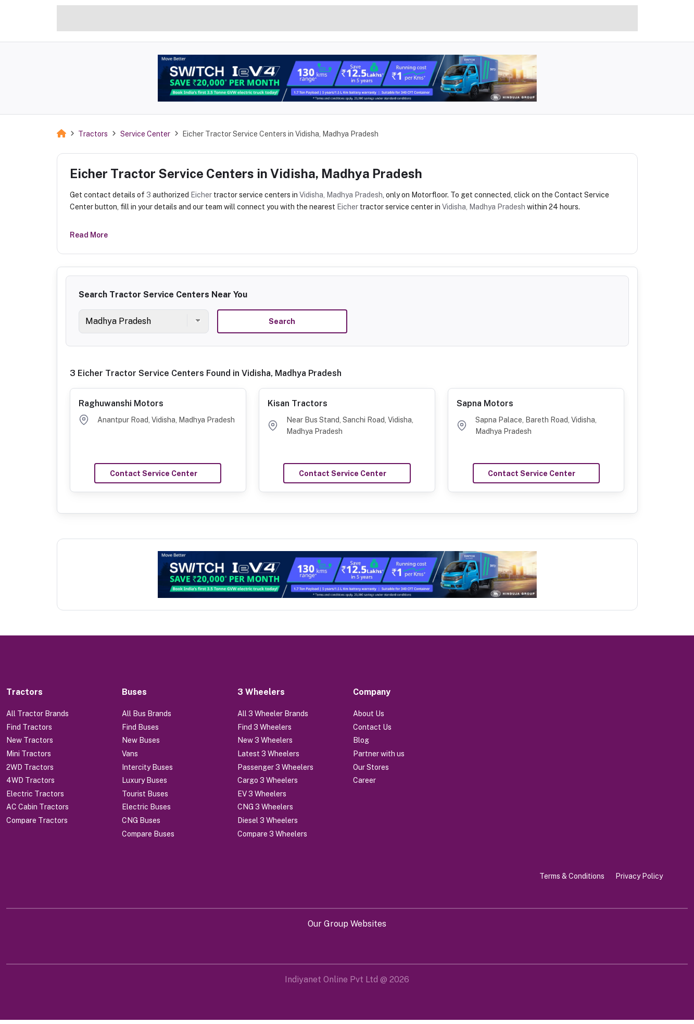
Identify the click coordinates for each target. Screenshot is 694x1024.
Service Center (145, 134)
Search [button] (282, 321)
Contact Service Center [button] (153, 473)
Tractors (93, 134)
